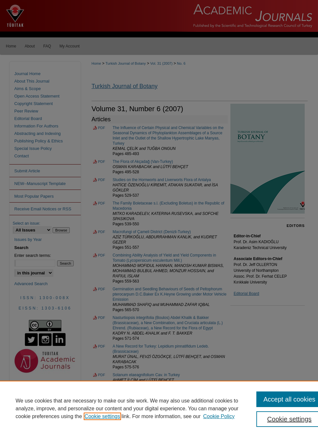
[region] (159, 408)
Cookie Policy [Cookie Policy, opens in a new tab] (219, 416)
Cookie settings (102, 416)
